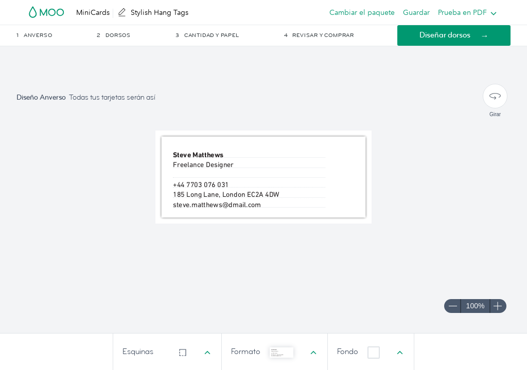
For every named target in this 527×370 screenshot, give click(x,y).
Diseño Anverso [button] (41, 97)
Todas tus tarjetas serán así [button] (112, 97)
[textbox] (249, 203)
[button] (55, 35)
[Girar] (495, 96)
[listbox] (465, 12)
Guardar (416, 12)
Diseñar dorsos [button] (444, 35)
